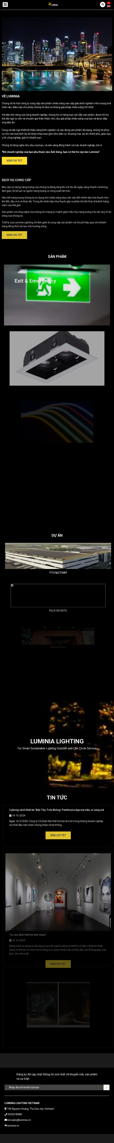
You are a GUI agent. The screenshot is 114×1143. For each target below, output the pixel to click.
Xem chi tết (14, 160)
